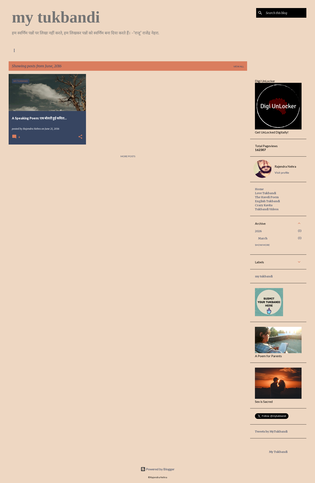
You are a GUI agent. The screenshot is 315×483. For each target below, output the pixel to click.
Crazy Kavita (129, 50)
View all (238, 66)
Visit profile (282, 172)
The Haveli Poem (68, 50)
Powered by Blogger (158, 469)
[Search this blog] (285, 13)
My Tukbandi (278, 452)
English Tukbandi (99, 50)
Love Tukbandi (38, 50)
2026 (258, 231)
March (262, 238)
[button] (80, 137)
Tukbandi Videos (266, 209)
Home (15, 50)
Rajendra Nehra (285, 166)
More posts (128, 156)
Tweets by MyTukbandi (271, 431)
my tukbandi (56, 17)
